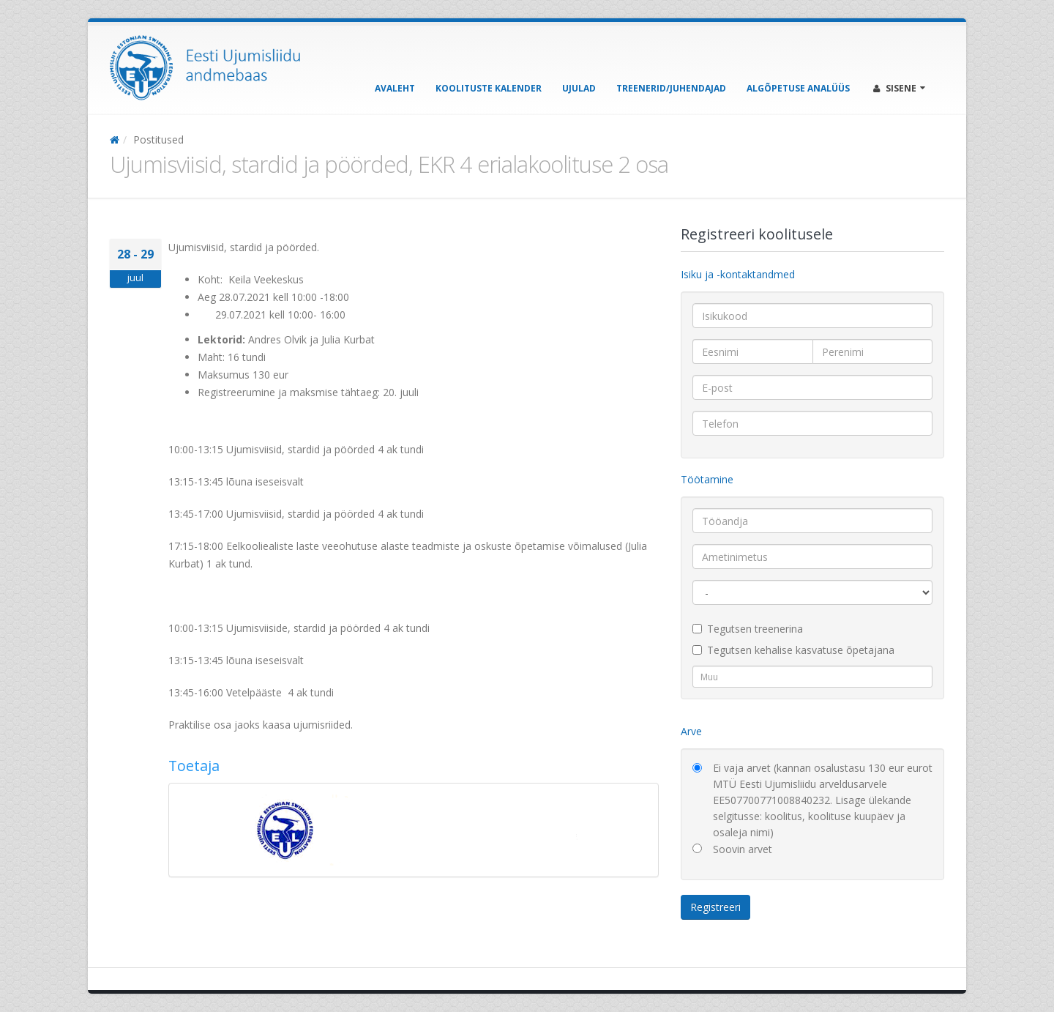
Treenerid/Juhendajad (671, 88)
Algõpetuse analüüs (798, 88)
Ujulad (579, 88)
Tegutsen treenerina (747, 629)
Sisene (899, 88)
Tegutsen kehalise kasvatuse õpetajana (793, 650)
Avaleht (395, 88)
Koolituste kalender (489, 88)
